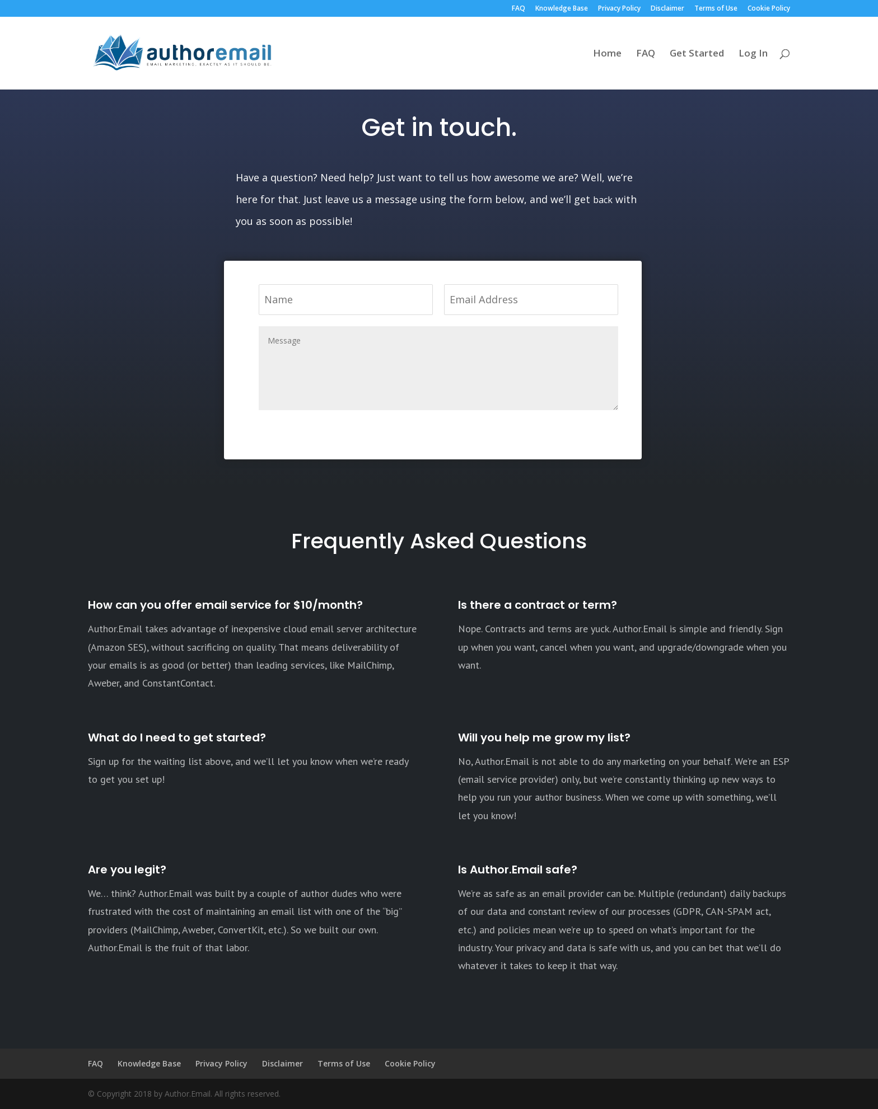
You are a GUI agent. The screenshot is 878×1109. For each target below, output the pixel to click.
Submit (586, 429)
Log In (753, 54)
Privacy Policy (619, 9)
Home (607, 54)
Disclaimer (667, 9)
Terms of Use (715, 9)
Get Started (697, 54)
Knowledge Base (561, 9)
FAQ (518, 9)
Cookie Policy (769, 9)
